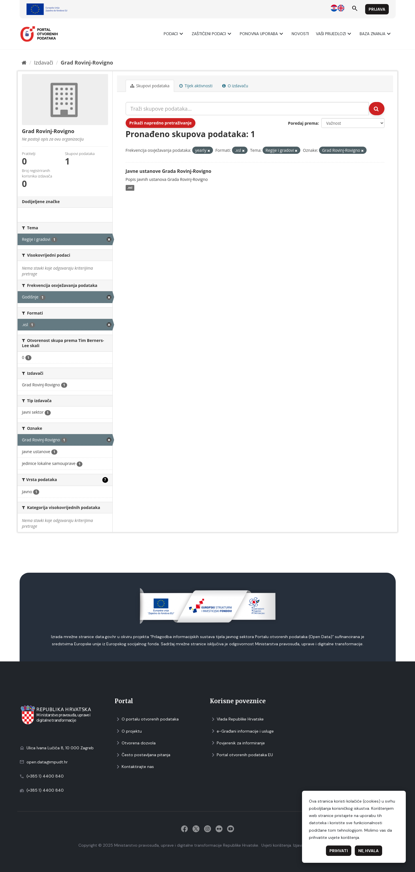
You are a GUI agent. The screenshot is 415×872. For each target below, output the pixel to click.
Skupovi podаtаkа (150, 85)
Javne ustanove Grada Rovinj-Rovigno (169, 171)
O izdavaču (235, 85)
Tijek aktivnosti (195, 85)
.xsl (130, 188)
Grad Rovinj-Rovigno (87, 62)
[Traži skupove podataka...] (247, 108)
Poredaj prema (303, 123)
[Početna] (24, 62)
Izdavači (43, 62)
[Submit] (376, 108)
